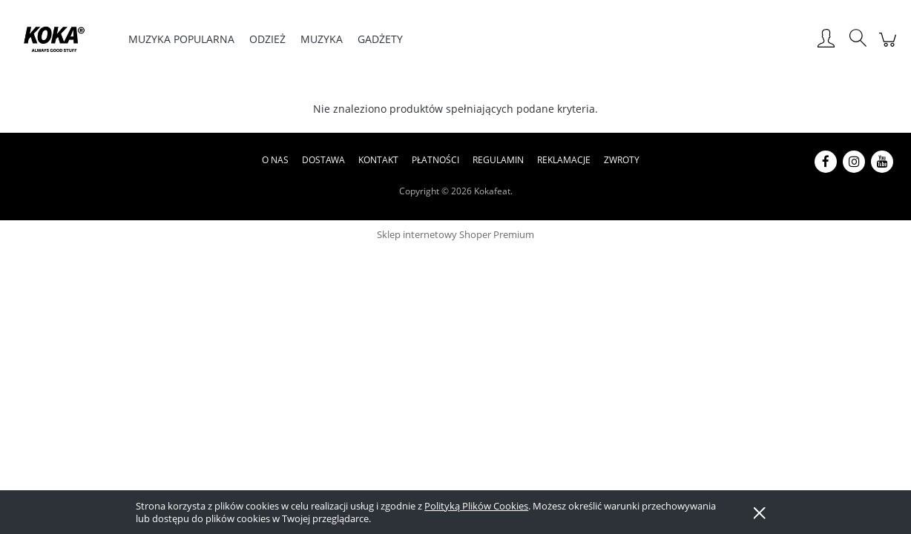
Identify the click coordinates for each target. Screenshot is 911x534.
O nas (275, 160)
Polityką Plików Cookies (476, 505)
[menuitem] (181, 39)
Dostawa (323, 160)
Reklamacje (564, 160)
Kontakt (378, 160)
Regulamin (498, 160)
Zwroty (621, 160)
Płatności (435, 160)
